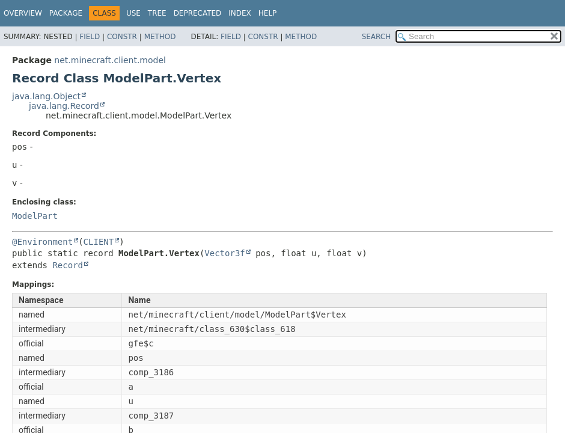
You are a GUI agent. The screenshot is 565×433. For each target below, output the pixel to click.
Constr (122, 36)
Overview (23, 13)
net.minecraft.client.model (110, 60)
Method (160, 36)
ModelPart (35, 216)
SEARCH (376, 36)
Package (65, 13)
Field (89, 36)
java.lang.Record (64, 106)
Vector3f (224, 253)
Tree (157, 13)
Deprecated (198, 13)
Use (133, 13)
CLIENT (99, 242)
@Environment (42, 242)
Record (67, 265)
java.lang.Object (46, 96)
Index (239, 13)
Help (267, 13)
